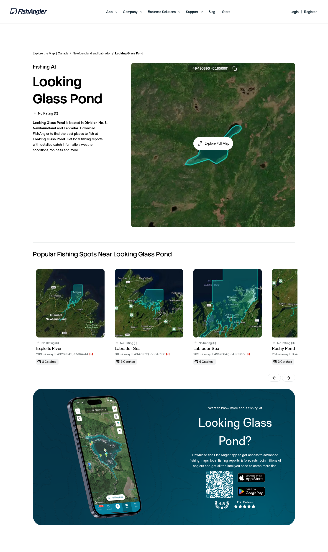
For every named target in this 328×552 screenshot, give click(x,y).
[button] (213, 143)
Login (294, 11)
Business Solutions (162, 11)
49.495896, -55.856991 (214, 68)
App (109, 11)
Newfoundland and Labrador (92, 53)
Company (130, 11)
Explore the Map (44, 53)
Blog (211, 11)
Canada (63, 53)
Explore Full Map (217, 143)
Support (192, 11)
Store (226, 11)
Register (310, 11)
